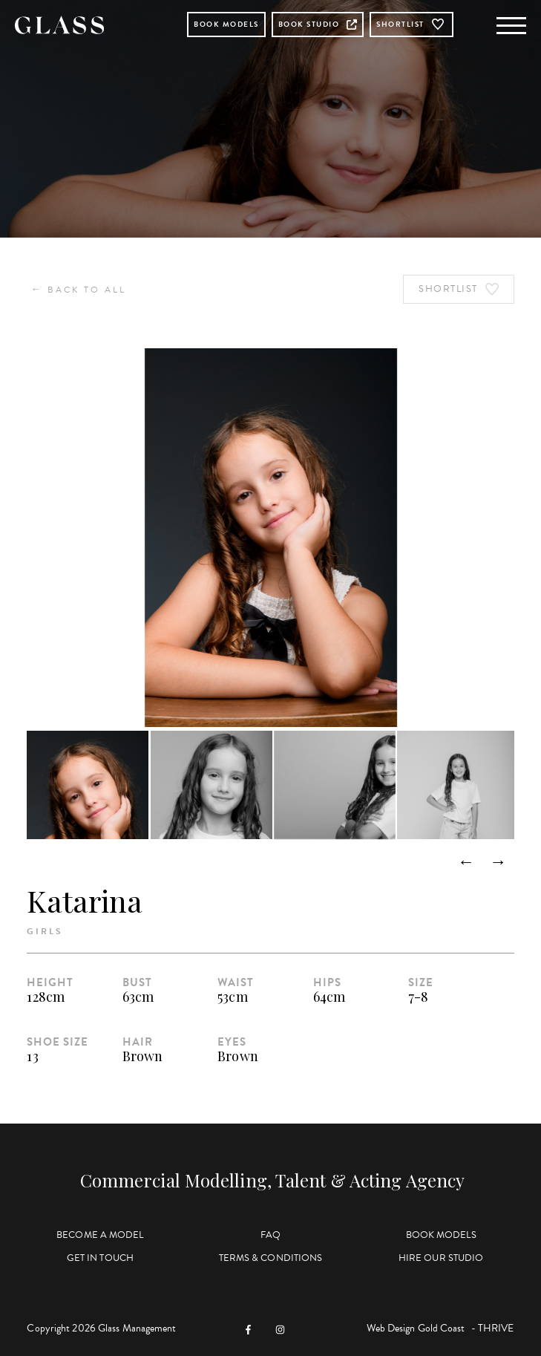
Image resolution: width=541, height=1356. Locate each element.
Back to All (78, 289)
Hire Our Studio (441, 1258)
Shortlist (411, 24)
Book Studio (318, 24)
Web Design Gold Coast (416, 1328)
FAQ (270, 1235)
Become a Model (99, 1235)
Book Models (226, 24)
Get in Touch (100, 1258)
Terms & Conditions (271, 1258)
